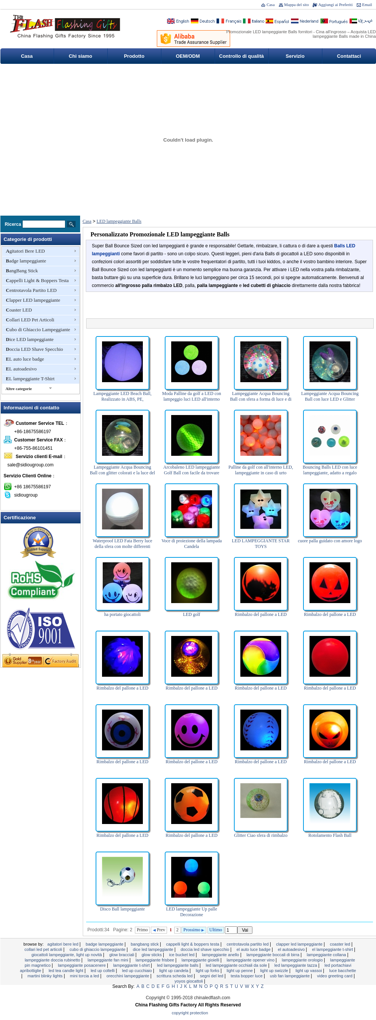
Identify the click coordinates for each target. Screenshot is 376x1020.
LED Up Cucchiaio (137, 970)
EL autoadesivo (21, 369)
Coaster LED (19, 310)
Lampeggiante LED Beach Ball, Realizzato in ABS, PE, (122, 396)
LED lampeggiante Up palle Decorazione (191, 911)
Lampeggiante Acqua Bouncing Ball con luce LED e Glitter (330, 396)
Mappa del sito (296, 4)
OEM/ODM (188, 56)
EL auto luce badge (25, 359)
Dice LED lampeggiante (30, 339)
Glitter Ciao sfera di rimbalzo (260, 835)
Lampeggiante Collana (327, 954)
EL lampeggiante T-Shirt (30, 378)
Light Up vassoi (309, 970)
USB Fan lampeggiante (290, 976)
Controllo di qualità (241, 56)
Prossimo (193, 929)
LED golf (191, 614)
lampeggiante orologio (303, 960)
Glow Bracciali (122, 954)
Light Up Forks (208, 970)
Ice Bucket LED (182, 954)
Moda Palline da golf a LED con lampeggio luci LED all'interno (191, 396)
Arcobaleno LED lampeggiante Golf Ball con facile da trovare (191, 469)
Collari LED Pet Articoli (30, 320)
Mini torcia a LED (85, 976)
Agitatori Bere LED (25, 251)
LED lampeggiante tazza (296, 965)
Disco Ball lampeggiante (122, 909)
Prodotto (134, 56)
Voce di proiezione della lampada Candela (191, 543)
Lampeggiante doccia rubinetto (53, 960)
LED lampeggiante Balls (119, 221)
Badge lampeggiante (26, 261)
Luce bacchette (342, 970)
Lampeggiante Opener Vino (251, 960)
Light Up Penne (240, 970)
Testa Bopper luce (247, 976)
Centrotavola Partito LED (31, 290)
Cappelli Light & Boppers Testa (37, 280)
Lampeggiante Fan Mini (109, 960)
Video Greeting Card (335, 976)
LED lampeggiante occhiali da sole (237, 965)
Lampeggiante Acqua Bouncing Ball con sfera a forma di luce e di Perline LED (261, 399)
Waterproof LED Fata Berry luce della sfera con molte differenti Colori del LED (122, 546)
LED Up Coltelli (103, 970)
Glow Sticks (152, 954)
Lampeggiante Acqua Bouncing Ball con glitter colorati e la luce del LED (122, 472)
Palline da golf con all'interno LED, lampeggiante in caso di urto (261, 469)
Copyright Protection (190, 1013)
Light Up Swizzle (274, 970)
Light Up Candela (174, 970)
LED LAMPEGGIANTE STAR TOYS (260, 543)
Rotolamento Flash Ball (329, 835)
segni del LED (212, 976)
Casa (270, 4)
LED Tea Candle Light (67, 970)
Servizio (295, 56)
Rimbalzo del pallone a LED (260, 614)
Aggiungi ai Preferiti (335, 4)
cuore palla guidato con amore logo (330, 540)
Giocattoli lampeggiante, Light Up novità (67, 954)
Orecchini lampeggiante (128, 976)
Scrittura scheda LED (174, 976)
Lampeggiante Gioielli (200, 960)
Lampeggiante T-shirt (132, 965)
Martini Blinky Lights (46, 976)
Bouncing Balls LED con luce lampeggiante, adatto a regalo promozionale (330, 472)
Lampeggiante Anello (221, 954)
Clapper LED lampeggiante (33, 300)
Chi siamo (80, 56)
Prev (159, 929)
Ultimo (215, 929)
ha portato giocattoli (122, 614)
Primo (142, 929)
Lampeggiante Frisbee (155, 960)
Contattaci (349, 56)
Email (367, 4)
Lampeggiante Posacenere (82, 965)
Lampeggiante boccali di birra (273, 954)
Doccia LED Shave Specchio (34, 349)
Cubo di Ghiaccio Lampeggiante (38, 329)
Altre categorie (19, 388)
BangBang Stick (22, 270)
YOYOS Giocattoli (189, 981)
